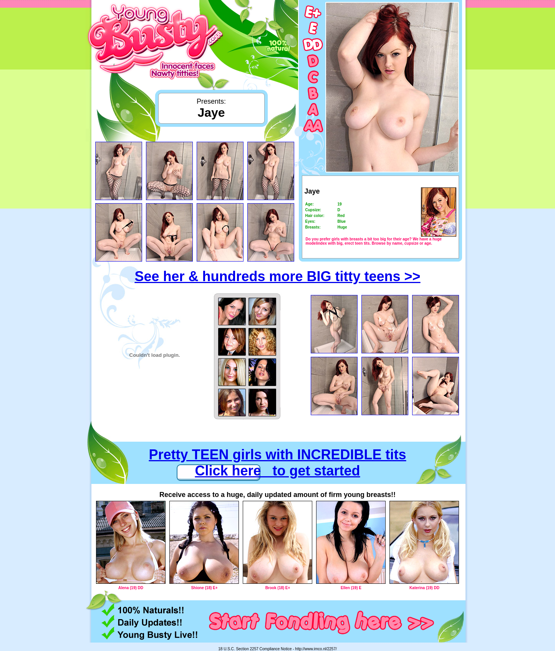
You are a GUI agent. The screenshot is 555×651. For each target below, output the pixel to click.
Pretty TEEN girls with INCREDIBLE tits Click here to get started (277, 463)
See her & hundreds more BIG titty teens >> (277, 276)
